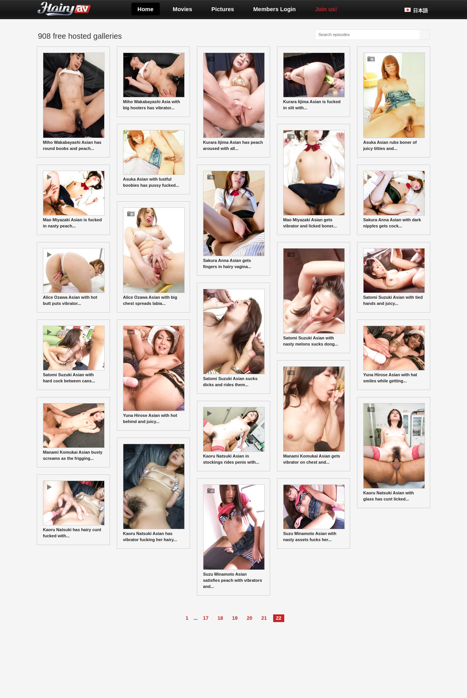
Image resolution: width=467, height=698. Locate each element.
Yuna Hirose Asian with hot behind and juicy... (154, 375)
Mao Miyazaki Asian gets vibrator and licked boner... (314, 179)
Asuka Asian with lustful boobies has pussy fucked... (154, 159)
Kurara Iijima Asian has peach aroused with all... (234, 102)
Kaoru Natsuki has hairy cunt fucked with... (74, 509)
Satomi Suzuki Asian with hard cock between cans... (74, 354)
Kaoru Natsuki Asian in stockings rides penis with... (234, 435)
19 (235, 618)
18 (220, 618)
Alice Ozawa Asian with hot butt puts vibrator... (74, 277)
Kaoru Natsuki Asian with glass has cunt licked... (394, 452)
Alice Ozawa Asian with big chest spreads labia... (154, 256)
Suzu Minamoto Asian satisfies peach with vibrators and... (234, 536)
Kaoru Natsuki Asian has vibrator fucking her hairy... (154, 493)
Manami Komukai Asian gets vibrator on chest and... (314, 415)
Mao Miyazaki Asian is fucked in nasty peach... (74, 199)
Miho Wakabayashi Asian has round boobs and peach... (74, 102)
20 (249, 618)
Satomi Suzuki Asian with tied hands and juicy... (394, 277)
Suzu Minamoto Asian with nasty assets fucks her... (314, 513)
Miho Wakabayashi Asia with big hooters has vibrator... (154, 81)
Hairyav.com (89, 9)
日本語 (420, 10)
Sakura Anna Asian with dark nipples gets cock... (394, 199)
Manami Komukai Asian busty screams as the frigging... (74, 432)
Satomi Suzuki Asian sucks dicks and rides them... (234, 338)
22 (278, 618)
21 (264, 618)
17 (205, 618)
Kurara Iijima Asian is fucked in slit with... (314, 81)
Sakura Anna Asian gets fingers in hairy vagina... (234, 220)
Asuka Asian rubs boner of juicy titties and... (394, 102)
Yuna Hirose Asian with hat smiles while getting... (394, 354)
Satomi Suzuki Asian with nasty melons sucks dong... (314, 297)
